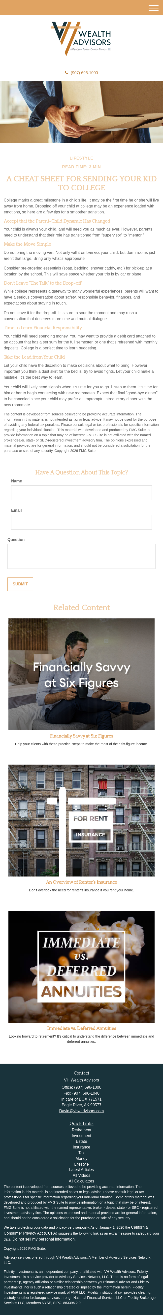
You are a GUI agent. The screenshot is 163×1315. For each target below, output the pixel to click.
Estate (81, 1141)
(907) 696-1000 (81, 73)
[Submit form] (20, 584)
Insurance (81, 1147)
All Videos (81, 1175)
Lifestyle (81, 1164)
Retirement (81, 1130)
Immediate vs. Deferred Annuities (81, 1028)
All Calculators (81, 1181)
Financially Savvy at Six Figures (81, 736)
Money (81, 1158)
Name (16, 481)
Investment (81, 1136)
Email (16, 510)
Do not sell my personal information (43, 1239)
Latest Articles (81, 1170)
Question (16, 540)
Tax (81, 1153)
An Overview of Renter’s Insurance (81, 882)
